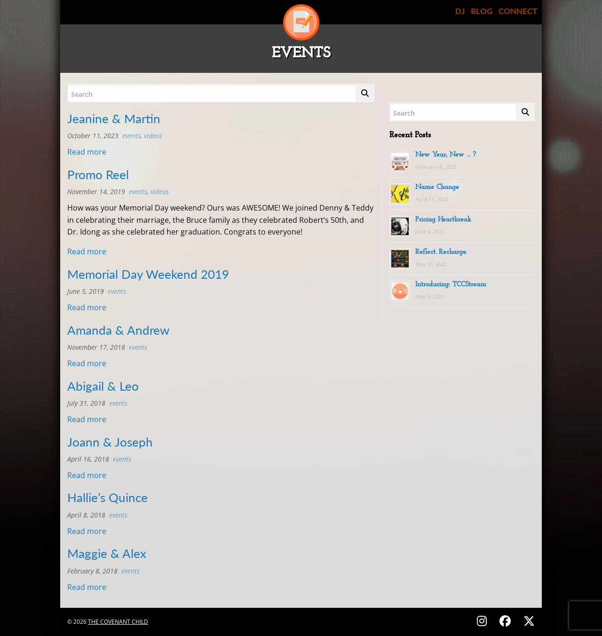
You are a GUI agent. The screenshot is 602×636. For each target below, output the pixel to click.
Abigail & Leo (103, 385)
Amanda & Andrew (118, 330)
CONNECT (518, 11)
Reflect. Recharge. (441, 252)
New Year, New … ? (445, 154)
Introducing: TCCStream (450, 284)
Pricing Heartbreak (443, 219)
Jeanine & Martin (113, 118)
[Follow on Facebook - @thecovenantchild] (506, 620)
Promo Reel (98, 174)
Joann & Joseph (110, 441)
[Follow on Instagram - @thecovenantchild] (483, 620)
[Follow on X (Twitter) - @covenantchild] (527, 620)
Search (82, 94)
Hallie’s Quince (107, 497)
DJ (460, 11)
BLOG (481, 11)
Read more (86, 152)
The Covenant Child (118, 622)
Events (131, 135)
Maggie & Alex (106, 553)
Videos (153, 135)
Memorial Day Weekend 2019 (148, 274)
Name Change (437, 187)
